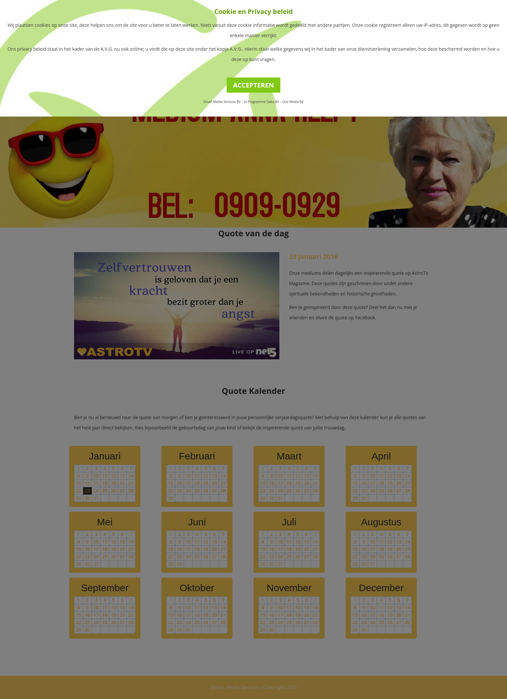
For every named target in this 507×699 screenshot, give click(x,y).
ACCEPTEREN (253, 85)
